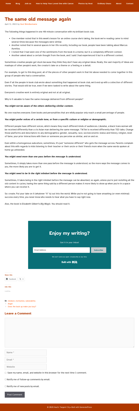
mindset (11, 301)
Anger (10, 304)
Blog (18, 3)
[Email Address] (61, 250)
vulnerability (30, 301)
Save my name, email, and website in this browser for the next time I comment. (47, 372)
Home (8, 3)
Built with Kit (69, 262)
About (118, 3)
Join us (28, 3)
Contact (129, 3)
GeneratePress (86, 407)
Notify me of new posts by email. (23, 386)
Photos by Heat (85, 3)
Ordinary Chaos (104, 3)
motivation (20, 301)
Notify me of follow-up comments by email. (28, 379)
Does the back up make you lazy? (22, 306)
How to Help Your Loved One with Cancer (55, 3)
